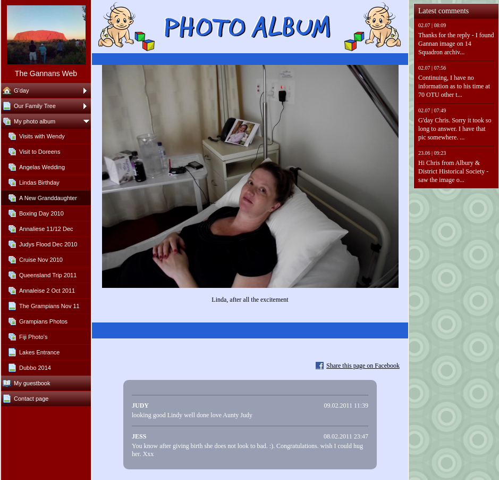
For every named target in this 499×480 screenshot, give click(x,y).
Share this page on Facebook (363, 365)
